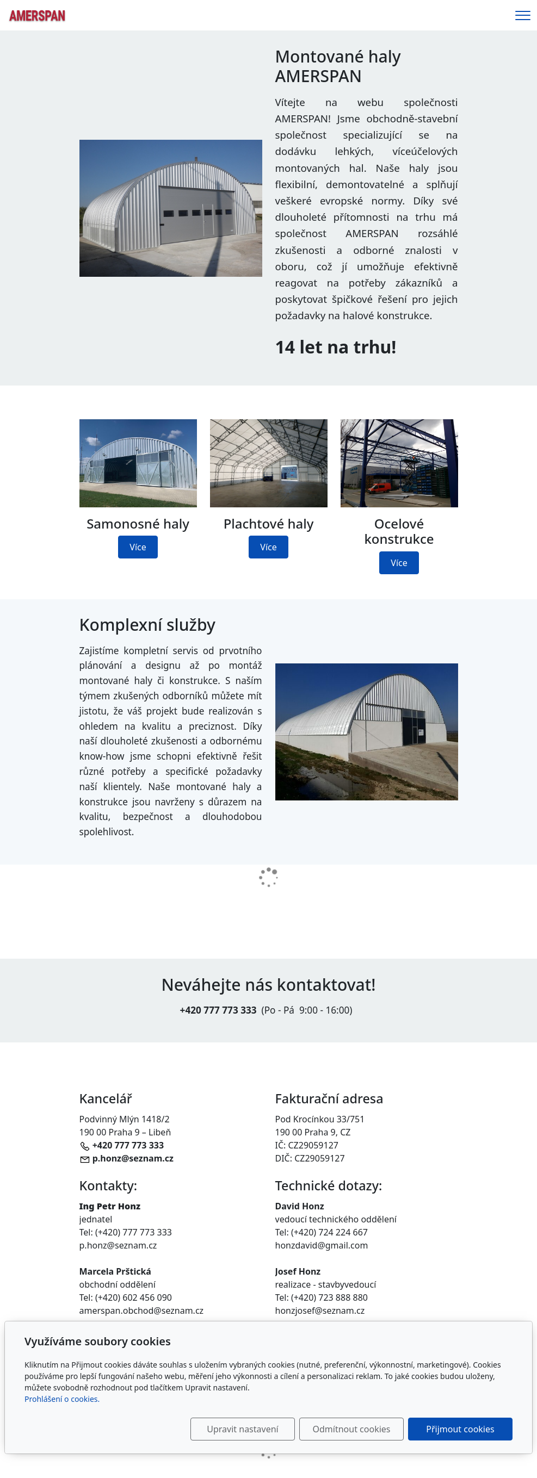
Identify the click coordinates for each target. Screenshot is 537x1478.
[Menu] (522, 15)
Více (137, 547)
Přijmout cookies (460, 1429)
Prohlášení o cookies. (62, 1399)
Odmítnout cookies (352, 1429)
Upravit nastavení (242, 1429)
